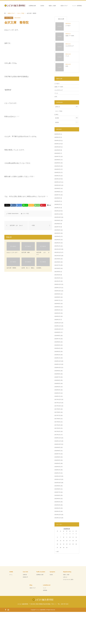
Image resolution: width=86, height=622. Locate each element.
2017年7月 (57, 415)
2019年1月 (57, 358)
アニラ (56, 93)
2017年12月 (58, 399)
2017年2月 (57, 431)
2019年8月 (57, 335)
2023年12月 (58, 179)
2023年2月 (57, 204)
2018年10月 (58, 367)
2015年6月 (57, 495)
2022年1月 (57, 246)
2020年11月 (58, 287)
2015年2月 (57, 508)
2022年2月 (57, 242)
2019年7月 (57, 338)
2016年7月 (57, 453)
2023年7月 (57, 195)
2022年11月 (58, 214)
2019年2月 (57, 354)
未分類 (66, 118)
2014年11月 (58, 517)
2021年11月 (58, 252)
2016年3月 (57, 466)
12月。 (56, 96)
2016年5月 (57, 460)
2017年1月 (57, 434)
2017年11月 (58, 402)
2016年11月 (58, 441)
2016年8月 (57, 450)
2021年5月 (57, 271)
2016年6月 (57, 457)
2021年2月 (57, 278)
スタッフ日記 (9, 17)
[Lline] (25, 205)
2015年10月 (58, 482)
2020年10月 (58, 290)
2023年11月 (58, 182)
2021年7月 (57, 265)
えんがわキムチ (59, 90)
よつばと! (57, 83)
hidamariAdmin (15, 213)
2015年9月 (57, 485)
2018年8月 (57, 374)
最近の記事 (61, 19)
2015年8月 (57, 489)
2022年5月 (57, 233)
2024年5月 (57, 163)
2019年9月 (57, 332)
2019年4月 (57, 348)
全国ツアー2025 (59, 86)
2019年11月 (58, 326)
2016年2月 (57, 469)
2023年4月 (57, 201)
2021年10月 (58, 255)
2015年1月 (57, 511)
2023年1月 (57, 207)
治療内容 (21, 5)
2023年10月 (58, 185)
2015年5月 (57, 498)
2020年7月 (57, 300)
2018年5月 (57, 383)
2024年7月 (57, 156)
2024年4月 (57, 166)
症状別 (42, 5)
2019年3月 (57, 351)
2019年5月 (57, 345)
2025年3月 (57, 134)
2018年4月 (57, 386)
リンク (44, 588)
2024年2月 (57, 172)
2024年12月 (58, 140)
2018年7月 (57, 377)
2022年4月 (57, 236)
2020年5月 (57, 306)
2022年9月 (57, 220)
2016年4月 (57, 463)
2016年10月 (58, 444)
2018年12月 (58, 361)
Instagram (8, 610)
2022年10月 (58, 217)
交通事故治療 (32, 5)
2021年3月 (57, 274)
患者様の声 (25, 577)
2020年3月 (57, 313)
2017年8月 (57, 412)
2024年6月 (57, 159)
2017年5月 (57, 422)
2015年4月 (57, 501)
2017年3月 (57, 428)
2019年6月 (57, 342)
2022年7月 (57, 226)
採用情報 (45, 590)
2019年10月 (58, 329)
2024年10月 (58, 147)
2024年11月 (58, 143)
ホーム (13, 5)
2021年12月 (58, 249)
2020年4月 (57, 310)
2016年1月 (57, 473)
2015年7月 (57, 492)
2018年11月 (58, 364)
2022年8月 (57, 223)
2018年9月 (57, 370)
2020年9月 (57, 294)
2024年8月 (57, 153)
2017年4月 (57, 425)
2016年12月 (58, 438)
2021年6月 (57, 268)
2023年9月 (57, 188)
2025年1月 (57, 137)
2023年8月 (57, 191)
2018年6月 (57, 380)
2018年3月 (57, 390)
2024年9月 (57, 150)
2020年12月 (58, 284)
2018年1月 (57, 396)
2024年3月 (57, 169)
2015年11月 (58, 479)
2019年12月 (58, 322)
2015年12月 (58, 476)
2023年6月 (57, 198)
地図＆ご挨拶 (52, 5)
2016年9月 (57, 447)
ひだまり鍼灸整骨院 (41, 609)
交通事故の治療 (39, 574)
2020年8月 (57, 297)
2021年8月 (57, 262)
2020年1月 (57, 319)
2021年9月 (57, 258)
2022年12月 (58, 211)
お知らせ (66, 107)
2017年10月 (58, 406)
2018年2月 (57, 393)
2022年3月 (57, 239)
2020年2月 (57, 316)
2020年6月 (57, 303)
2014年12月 (58, 514)
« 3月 (57, 551)
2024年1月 (57, 175)
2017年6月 (57, 418)
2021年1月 (57, 281)
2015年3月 (57, 505)
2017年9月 (57, 409)
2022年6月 (57, 230)
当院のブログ (64, 5)
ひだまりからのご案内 (68, 579)
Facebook (6, 610)
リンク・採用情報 (77, 5)
